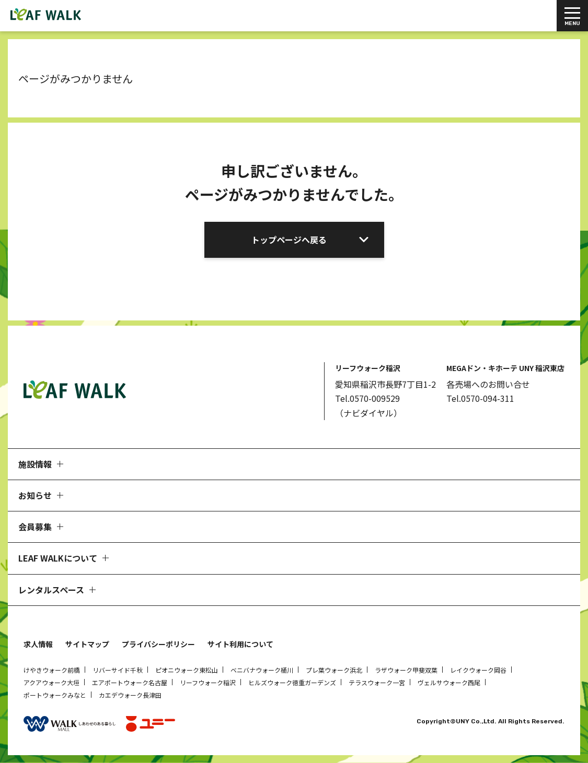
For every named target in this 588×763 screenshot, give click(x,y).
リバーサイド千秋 (118, 669)
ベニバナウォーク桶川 (261, 669)
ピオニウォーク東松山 (186, 669)
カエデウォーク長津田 (130, 694)
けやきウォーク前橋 (52, 669)
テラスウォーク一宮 (377, 682)
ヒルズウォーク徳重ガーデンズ (292, 682)
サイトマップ (87, 644)
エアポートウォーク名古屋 (129, 682)
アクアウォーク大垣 (51, 682)
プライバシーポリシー (158, 644)
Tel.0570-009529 (367, 398)
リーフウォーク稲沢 (208, 682)
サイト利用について (240, 644)
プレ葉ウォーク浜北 (334, 669)
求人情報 (38, 644)
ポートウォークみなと (55, 694)
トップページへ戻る (289, 239)
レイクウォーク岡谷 (478, 669)
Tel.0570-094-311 (480, 398)
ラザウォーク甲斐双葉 (406, 669)
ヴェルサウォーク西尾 (449, 682)
